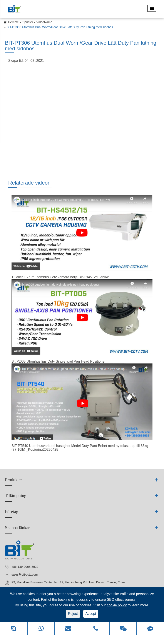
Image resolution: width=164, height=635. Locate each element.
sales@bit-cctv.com (25, 574)
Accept (90, 613)
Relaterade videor (28, 183)
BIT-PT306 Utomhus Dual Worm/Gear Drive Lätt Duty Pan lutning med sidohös (60, 27)
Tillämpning (15, 495)
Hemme (13, 22)
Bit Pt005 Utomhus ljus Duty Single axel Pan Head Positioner (59, 361)
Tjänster (27, 22)
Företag (11, 511)
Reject (73, 613)
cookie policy (117, 605)
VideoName (44, 22)
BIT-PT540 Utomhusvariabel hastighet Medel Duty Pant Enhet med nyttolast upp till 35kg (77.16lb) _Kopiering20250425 (80, 448)
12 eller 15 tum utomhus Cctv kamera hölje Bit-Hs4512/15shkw (60, 277)
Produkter (13, 479)
